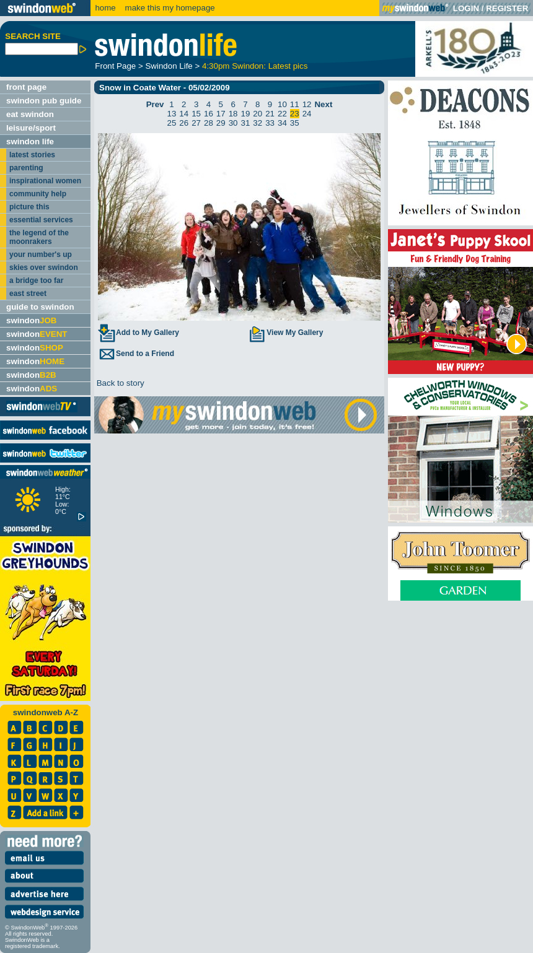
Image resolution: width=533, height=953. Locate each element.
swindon (31, 320)
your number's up (40, 254)
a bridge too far (36, 280)
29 (221, 123)
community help (37, 193)
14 (183, 113)
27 (196, 123)
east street (27, 293)
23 (294, 113)
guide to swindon (40, 306)
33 (270, 123)
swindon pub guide (43, 100)
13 (172, 113)
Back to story (119, 383)
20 (257, 113)
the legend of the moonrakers (39, 237)
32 (257, 123)
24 (307, 113)
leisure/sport (31, 128)
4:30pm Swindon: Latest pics (254, 66)
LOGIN (466, 8)
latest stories (32, 154)
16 (208, 113)
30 (233, 123)
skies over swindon (43, 267)
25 (172, 123)
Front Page (115, 66)
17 (221, 113)
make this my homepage (169, 7)
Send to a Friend (135, 353)
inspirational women (45, 180)
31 (245, 123)
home (105, 7)
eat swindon (30, 114)
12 (307, 104)
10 (282, 104)
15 (196, 113)
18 (233, 113)
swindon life (30, 141)
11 (294, 104)
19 (245, 113)
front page (26, 87)
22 (282, 113)
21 (270, 113)
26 (183, 123)
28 (208, 123)
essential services (41, 219)
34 (282, 123)
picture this (29, 206)
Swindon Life (168, 66)
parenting (26, 167)
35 (294, 123)
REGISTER (507, 8)
